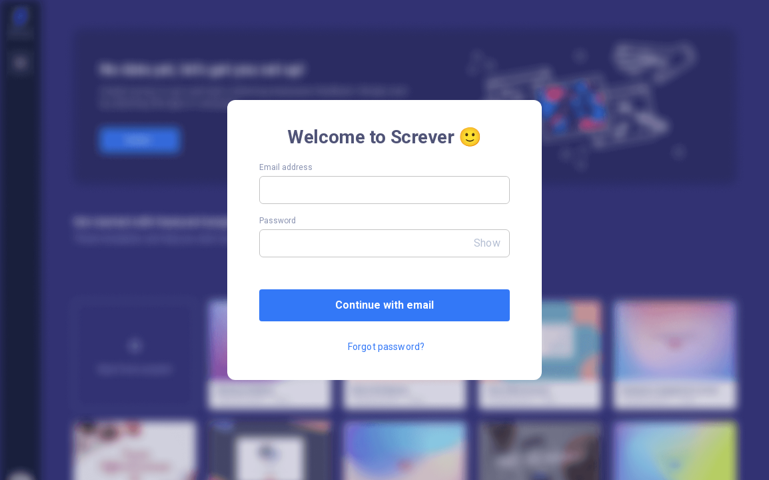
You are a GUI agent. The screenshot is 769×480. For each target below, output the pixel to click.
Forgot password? (386, 346)
